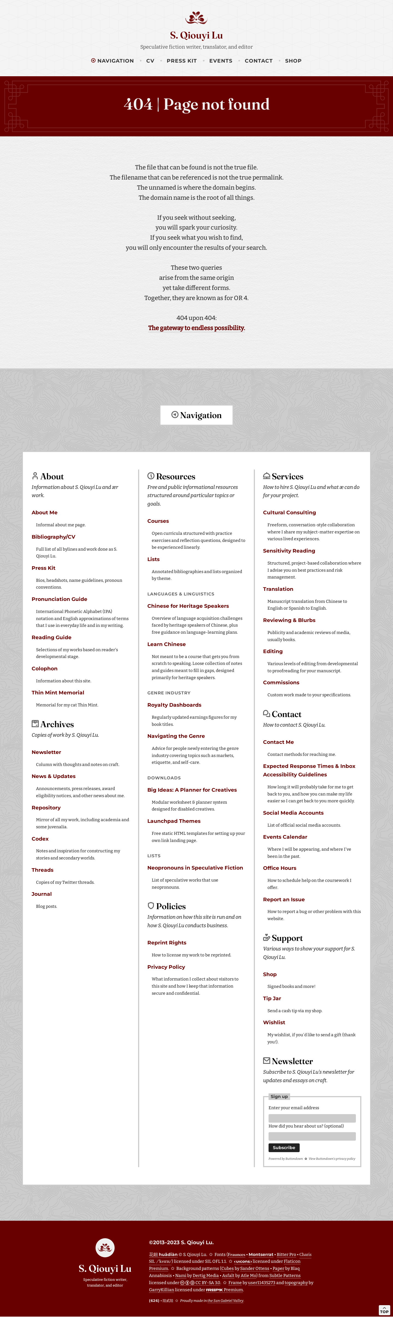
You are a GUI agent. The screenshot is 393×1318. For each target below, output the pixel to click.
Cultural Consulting (289, 512)
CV (150, 61)
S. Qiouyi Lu (196, 35)
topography (296, 1284)
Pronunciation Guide (59, 599)
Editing (273, 651)
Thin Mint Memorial (58, 692)
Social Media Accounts (293, 812)
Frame (235, 1284)
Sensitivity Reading (289, 550)
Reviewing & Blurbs (289, 620)
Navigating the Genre (176, 736)
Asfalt (228, 1276)
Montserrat (261, 1255)
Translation (278, 589)
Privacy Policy (166, 967)
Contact (259, 61)
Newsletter (46, 752)
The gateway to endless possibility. (196, 328)
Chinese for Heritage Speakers (188, 606)
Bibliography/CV (53, 536)
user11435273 (261, 1284)
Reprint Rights (166, 942)
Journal (42, 894)
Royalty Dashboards (174, 704)
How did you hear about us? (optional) (306, 1126)
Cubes (227, 1269)
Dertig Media (206, 1276)
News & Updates (54, 776)
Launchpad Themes (174, 821)
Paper (278, 1269)
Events (221, 61)
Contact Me (278, 742)
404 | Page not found (197, 104)
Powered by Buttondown (286, 1160)
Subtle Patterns (285, 1276)
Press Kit (182, 61)
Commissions (281, 682)
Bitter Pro (286, 1255)
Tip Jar (272, 998)
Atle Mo (248, 1276)
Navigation (112, 61)
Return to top (196, 438)
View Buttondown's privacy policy (332, 1160)
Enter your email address (294, 1107)
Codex (40, 838)
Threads (42, 870)
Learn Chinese (166, 644)
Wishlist (274, 1022)
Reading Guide (52, 637)
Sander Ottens (254, 1269)
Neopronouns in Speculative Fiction (195, 867)
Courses (158, 521)
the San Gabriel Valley (225, 1302)
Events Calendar (285, 836)
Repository (46, 807)
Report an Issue (284, 899)
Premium (224, 1291)
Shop (293, 61)
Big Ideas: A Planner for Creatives (192, 789)
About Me (45, 512)
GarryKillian (161, 1291)
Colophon (45, 668)
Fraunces (236, 1255)
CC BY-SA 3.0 (200, 1284)
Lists (153, 559)
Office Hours (279, 868)
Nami (180, 1276)
